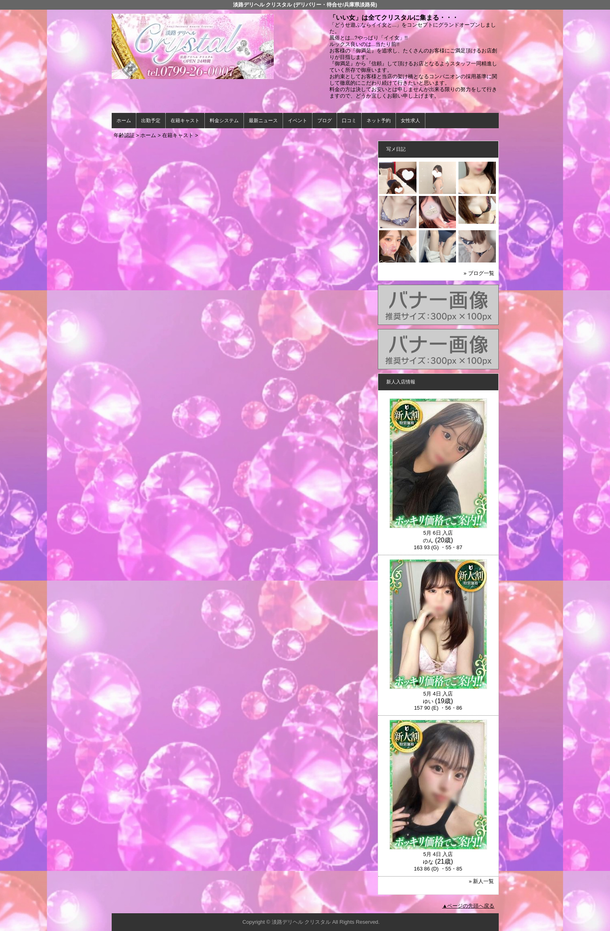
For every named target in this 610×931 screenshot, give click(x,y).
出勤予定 (150, 120)
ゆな (428, 862)
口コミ (349, 120)
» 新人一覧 (481, 881)
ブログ (324, 120)
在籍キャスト (185, 120)
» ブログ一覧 (479, 273)
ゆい (428, 701)
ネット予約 (378, 120)
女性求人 (410, 120)
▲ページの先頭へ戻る (468, 906)
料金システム (224, 120)
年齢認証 (124, 135)
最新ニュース (263, 120)
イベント (297, 120)
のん (428, 540)
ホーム (124, 120)
